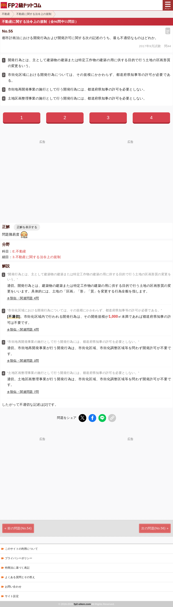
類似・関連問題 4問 (24, 298)
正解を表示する (27, 227)
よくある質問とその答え (20, 577)
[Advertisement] (42, 175)
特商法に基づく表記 (17, 567)
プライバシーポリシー (18, 558)
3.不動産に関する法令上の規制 (36, 257)
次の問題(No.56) (153, 528)
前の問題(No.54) (19, 528)
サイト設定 (12, 596)
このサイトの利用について (21, 548)
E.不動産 (19, 251)
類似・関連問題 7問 (24, 392)
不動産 (6, 14)
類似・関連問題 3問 (24, 360)
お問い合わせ (13, 586)
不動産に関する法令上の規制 (33, 14)
